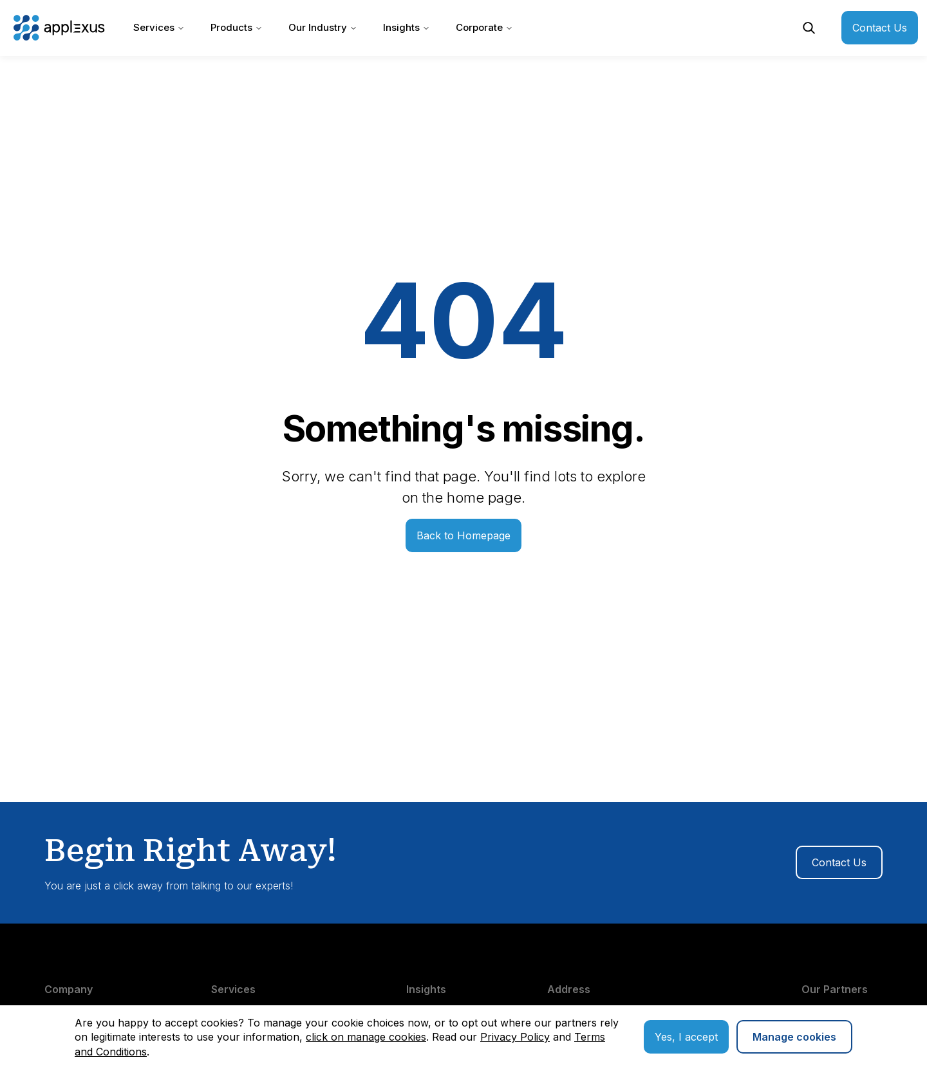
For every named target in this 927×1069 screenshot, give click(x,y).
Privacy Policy (515, 1036)
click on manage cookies (366, 1036)
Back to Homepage (463, 535)
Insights (406, 27)
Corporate (484, 27)
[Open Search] (809, 27)
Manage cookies (794, 1036)
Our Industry (322, 27)
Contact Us (879, 27)
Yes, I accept (686, 1036)
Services (159, 27)
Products (237, 27)
